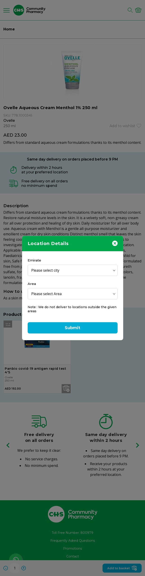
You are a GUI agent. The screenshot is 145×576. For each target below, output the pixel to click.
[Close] (115, 243)
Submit (72, 327)
